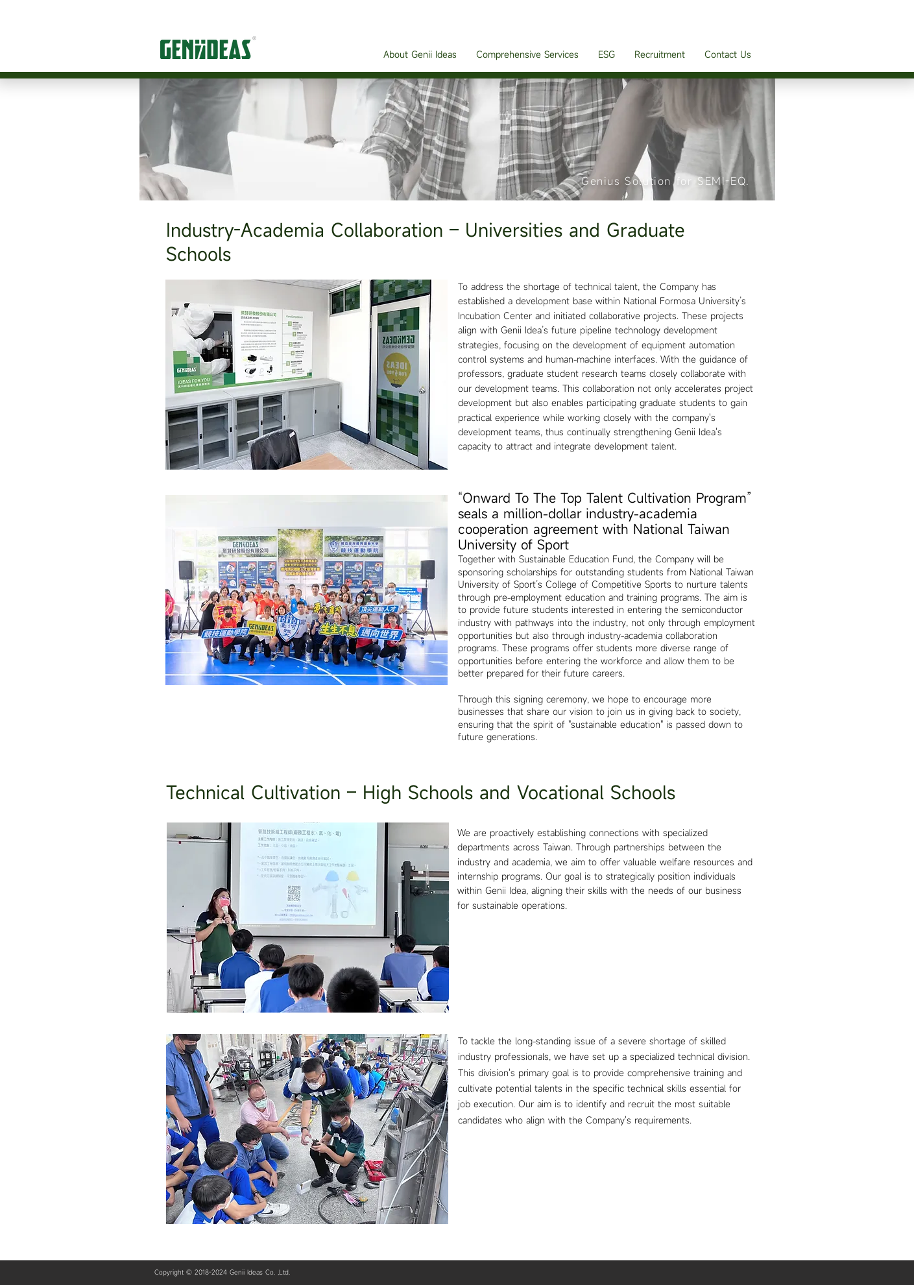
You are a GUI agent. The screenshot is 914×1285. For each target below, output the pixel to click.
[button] (420, 53)
